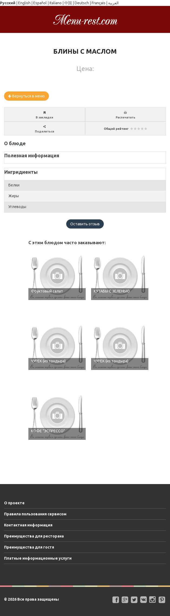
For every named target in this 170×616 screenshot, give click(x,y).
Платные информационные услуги (38, 558)
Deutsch (82, 3)
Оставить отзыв (85, 224)
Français (98, 3)
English (24, 3)
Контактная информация (28, 525)
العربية (113, 3)
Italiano (55, 3)
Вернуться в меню (26, 96)
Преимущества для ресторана (34, 536)
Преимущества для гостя (29, 547)
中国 (68, 3)
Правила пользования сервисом (35, 514)
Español (40, 3)
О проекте (14, 503)
